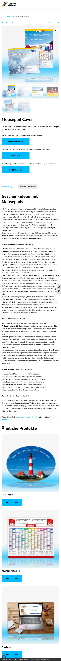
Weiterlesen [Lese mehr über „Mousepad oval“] (12, 502)
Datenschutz (11, 659)
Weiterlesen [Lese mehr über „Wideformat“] (12, 654)
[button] (56, 30)
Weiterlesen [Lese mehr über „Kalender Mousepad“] (12, 578)
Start (3, 16)
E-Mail (34, 417)
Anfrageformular (24, 417)
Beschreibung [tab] (7, 187)
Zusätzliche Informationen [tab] (27, 187)
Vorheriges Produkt (10, 23)
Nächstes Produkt (51, 23)
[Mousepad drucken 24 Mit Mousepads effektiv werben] (9, 4)
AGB (16, 659)
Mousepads (11, 16)
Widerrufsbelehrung (23, 659)
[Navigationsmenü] (56, 4)
